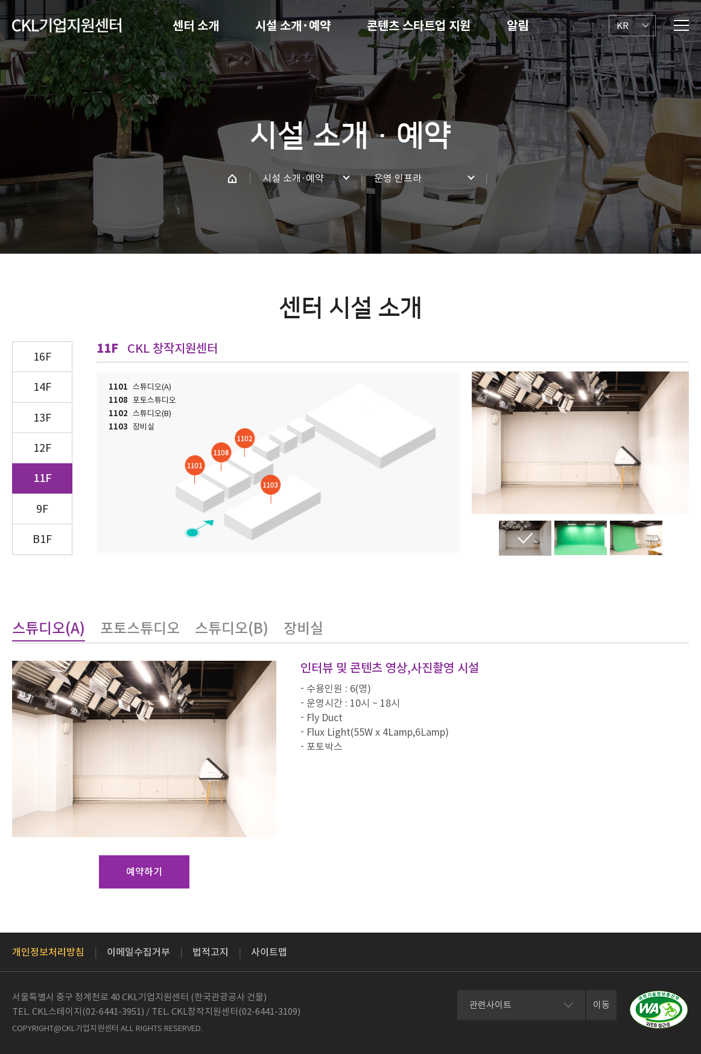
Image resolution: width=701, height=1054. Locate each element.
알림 (517, 26)
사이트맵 (269, 952)
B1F (42, 539)
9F (42, 509)
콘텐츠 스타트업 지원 (419, 26)
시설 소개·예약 (293, 26)
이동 (601, 1005)
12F (42, 448)
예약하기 (144, 872)
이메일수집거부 (138, 952)
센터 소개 (196, 26)
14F (42, 387)
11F (42, 478)
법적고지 (210, 952)
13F (42, 418)
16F (42, 357)
